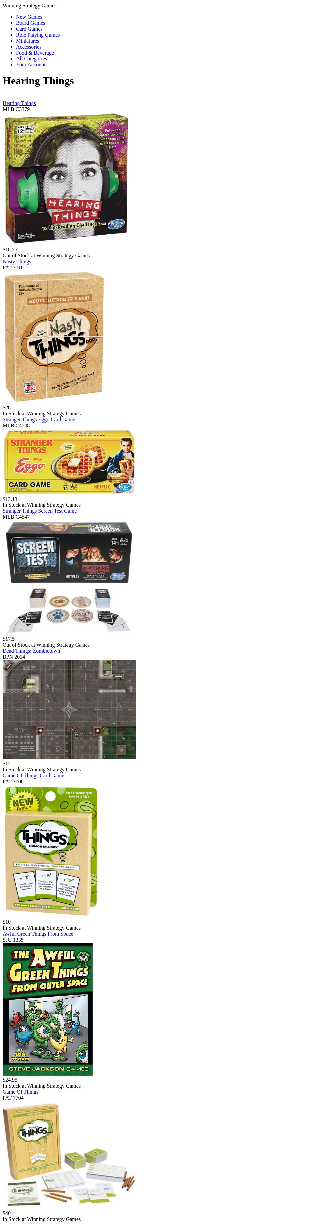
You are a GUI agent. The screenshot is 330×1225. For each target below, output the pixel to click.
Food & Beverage (35, 53)
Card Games (29, 29)
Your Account (31, 64)
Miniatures (27, 41)
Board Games (30, 23)
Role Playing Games (38, 35)
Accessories (28, 47)
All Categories (31, 58)
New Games (29, 17)
